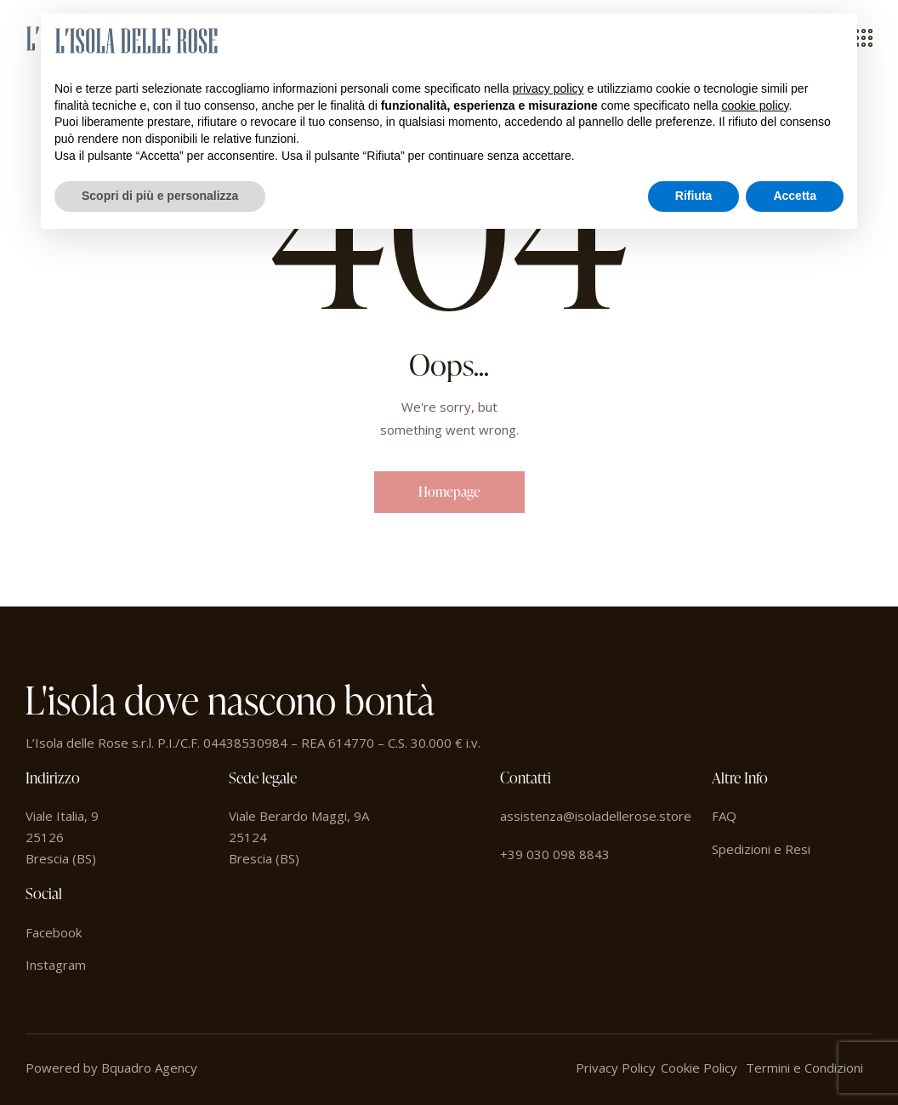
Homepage (449, 491)
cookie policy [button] (754, 105)
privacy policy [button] (548, 88)
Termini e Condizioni (804, 1067)
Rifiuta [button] (694, 195)
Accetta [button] (794, 195)
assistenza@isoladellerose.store (595, 815)
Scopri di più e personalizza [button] (160, 195)
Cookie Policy (699, 1067)
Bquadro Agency (149, 1067)
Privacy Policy (616, 1067)
